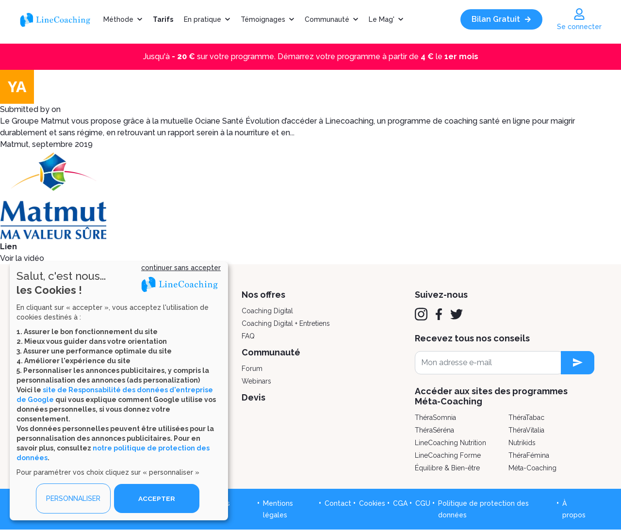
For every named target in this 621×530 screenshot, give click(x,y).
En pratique (202, 19)
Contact (338, 503)
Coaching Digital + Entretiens (286, 323)
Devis (253, 397)
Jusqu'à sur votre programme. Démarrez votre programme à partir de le (310, 56)
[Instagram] (421, 314)
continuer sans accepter (181, 268)
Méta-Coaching (532, 468)
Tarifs (163, 19)
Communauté (327, 19)
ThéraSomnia (435, 417)
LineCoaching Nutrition (450, 443)
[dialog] (119, 391)
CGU (422, 503)
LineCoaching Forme (448, 455)
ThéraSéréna (434, 430)
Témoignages (263, 19)
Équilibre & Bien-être (447, 468)
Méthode (118, 19)
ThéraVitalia (526, 430)
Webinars (256, 381)
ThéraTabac (526, 417)
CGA (400, 503)
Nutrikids (522, 443)
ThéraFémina (528, 455)
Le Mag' (381, 19)
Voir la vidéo (22, 258)
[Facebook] (438, 314)
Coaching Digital (267, 311)
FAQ (248, 336)
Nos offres (263, 294)
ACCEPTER (156, 498)
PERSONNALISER (73, 498)
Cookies (372, 503)
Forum (252, 368)
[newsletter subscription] (577, 362)
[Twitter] (456, 314)
